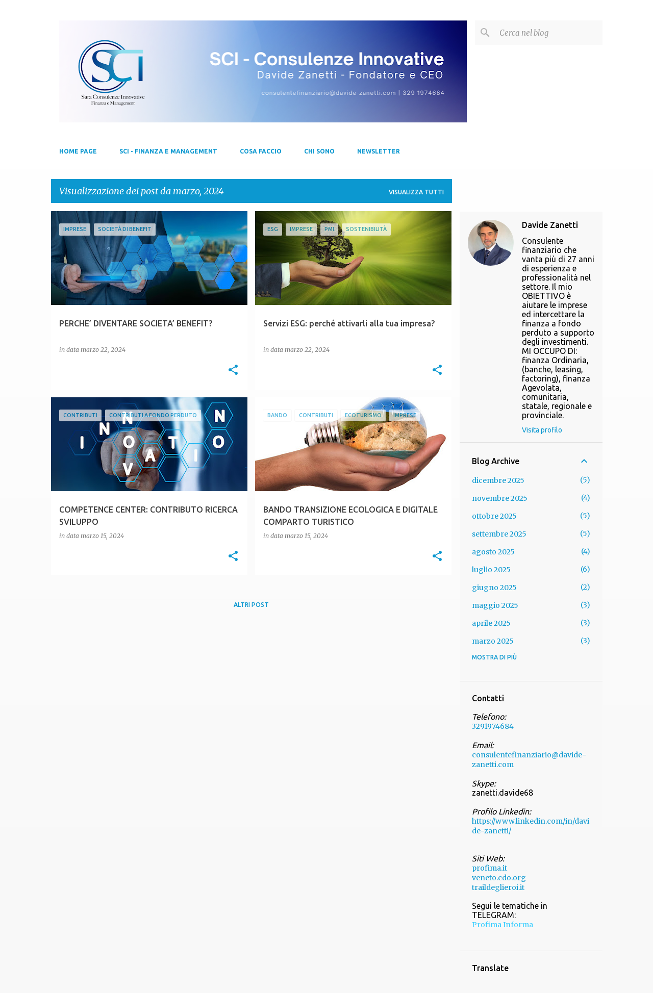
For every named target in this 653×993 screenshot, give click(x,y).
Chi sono (319, 151)
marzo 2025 (493, 641)
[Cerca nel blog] (548, 32)
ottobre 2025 (494, 516)
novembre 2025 (500, 498)
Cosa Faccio (261, 151)
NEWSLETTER (378, 151)
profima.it (489, 868)
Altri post (251, 604)
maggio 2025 (495, 605)
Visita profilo (542, 430)
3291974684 (493, 726)
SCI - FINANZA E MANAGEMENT (168, 151)
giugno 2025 (494, 587)
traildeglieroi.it (498, 887)
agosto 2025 (493, 551)
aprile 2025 (491, 623)
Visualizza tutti (416, 192)
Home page (78, 151)
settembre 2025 (499, 534)
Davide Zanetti (550, 225)
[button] (233, 370)
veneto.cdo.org (499, 877)
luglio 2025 (491, 569)
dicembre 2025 (498, 480)
